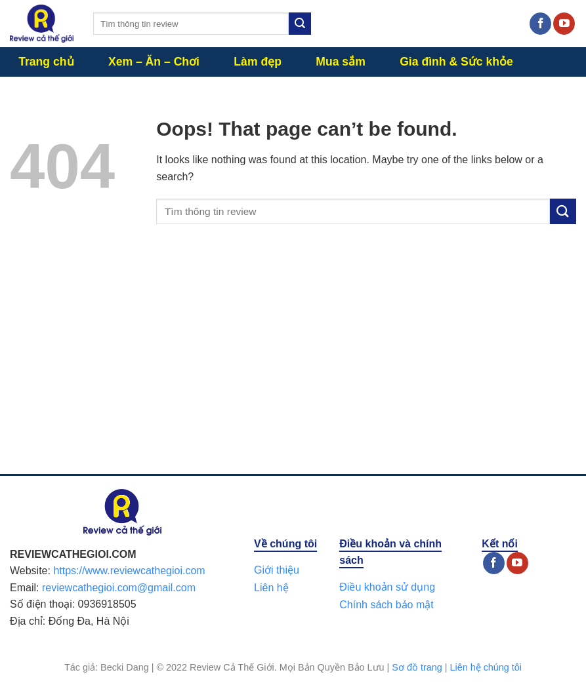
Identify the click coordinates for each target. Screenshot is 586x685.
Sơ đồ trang (417, 667)
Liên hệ (271, 587)
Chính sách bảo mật (386, 604)
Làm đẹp (258, 61)
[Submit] (300, 23)
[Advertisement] (293, 362)
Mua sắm (341, 61)
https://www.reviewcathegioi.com (129, 570)
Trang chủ (45, 61)
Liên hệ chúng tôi (486, 667)
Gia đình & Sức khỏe (456, 61)
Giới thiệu (276, 570)
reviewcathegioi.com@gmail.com (119, 587)
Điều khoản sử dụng (387, 587)
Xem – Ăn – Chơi (153, 61)
